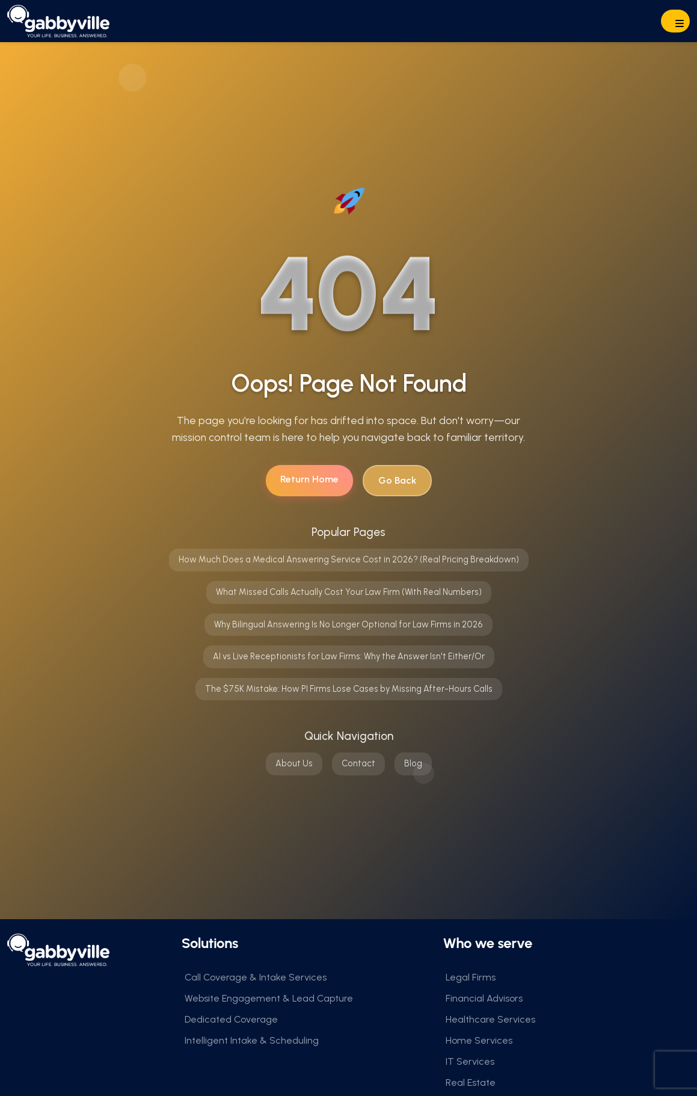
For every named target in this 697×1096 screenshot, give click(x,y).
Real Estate (471, 1082)
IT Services (470, 1061)
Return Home (309, 479)
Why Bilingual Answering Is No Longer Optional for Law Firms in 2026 (348, 624)
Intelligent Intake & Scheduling (252, 1040)
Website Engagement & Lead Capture (269, 998)
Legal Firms (471, 977)
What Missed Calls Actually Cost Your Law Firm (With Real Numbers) (349, 591)
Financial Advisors (484, 998)
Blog (413, 763)
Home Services (479, 1040)
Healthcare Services (490, 1019)
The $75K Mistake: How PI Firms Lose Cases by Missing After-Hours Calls (349, 688)
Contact (358, 763)
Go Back (397, 480)
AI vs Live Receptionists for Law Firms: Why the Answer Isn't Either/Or (349, 656)
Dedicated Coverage (231, 1019)
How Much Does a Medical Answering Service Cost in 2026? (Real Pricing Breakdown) (349, 559)
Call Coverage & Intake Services (256, 977)
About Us (294, 763)
